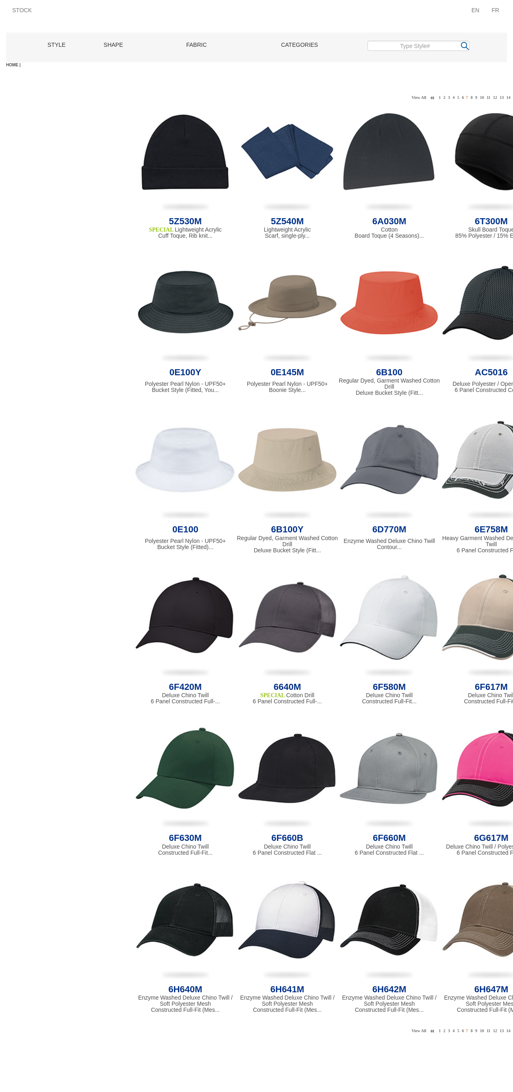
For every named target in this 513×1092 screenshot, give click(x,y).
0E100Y (185, 372)
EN (475, 10)
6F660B (287, 838)
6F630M (185, 838)
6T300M (491, 221)
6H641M (287, 989)
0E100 (185, 529)
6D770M (389, 529)
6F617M (491, 687)
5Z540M (287, 221)
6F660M (389, 838)
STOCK (22, 10)
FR (495, 10)
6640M (287, 687)
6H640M (185, 989)
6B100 (389, 372)
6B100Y (287, 529)
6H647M (491, 989)
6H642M (389, 989)
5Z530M (185, 221)
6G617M (491, 838)
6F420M (185, 687)
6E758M (491, 529)
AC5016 (491, 372)
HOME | (13, 65)
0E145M (287, 372)
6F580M (389, 687)
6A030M (389, 221)
